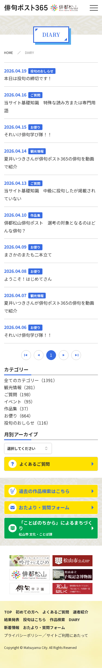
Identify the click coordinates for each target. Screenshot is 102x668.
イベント (19, 401)
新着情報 (11, 627)
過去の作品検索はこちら (44, 491)
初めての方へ (27, 612)
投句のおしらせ (27, 422)
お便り (18, 415)
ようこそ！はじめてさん (51, 274)
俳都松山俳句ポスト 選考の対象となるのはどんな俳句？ (51, 222)
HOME (8, 52)
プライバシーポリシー (23, 635)
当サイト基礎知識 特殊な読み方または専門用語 (51, 102)
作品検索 (57, 619)
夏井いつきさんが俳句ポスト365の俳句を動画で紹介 (51, 158)
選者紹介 (80, 612)
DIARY (74, 619)
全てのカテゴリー (30, 380)
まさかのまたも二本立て (51, 250)
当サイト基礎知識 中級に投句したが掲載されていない (51, 190)
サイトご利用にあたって (67, 635)
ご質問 (18, 394)
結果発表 (11, 619)
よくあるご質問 (34, 464)
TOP (8, 612)
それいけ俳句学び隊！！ (51, 130)
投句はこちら (34, 619)
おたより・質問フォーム (44, 507)
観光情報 (21, 387)
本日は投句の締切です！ (51, 74)
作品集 (17, 408)
